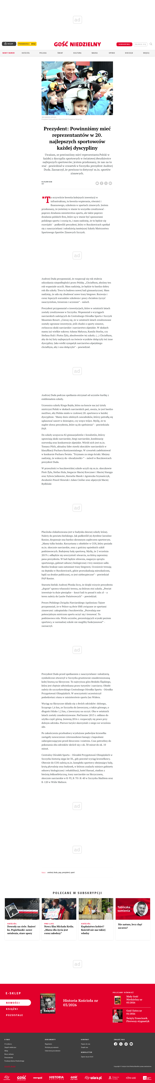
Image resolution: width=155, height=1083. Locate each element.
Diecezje (129, 53)
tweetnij (106, 182)
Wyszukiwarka (151, 44)
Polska (42, 53)
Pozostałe (11, 1015)
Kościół (26, 53)
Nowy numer (9, 53)
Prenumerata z (27, 44)
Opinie (112, 53)
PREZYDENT (66, 872)
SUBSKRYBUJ (124, 44)
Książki (11, 1009)
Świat (60, 53)
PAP (59, 872)
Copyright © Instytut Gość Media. (124, 1066)
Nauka (95, 53)
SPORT (73, 872)
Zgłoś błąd (10, 1066)
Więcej (146, 53)
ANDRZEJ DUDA (52, 872)
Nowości (11, 1002)
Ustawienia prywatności (52, 1051)
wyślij (111, 182)
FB (102, 182)
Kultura (77, 53)
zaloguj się (140, 44)
